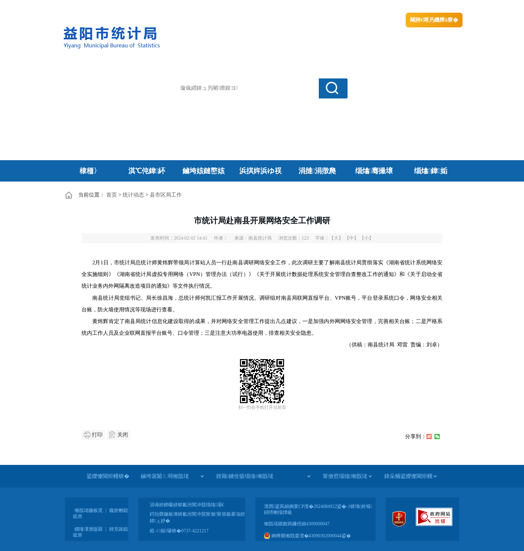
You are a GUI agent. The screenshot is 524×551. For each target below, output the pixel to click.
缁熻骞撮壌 (374, 171)
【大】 (336, 238)
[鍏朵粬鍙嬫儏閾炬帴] (410, 476)
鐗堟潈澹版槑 (89, 529)
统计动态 (133, 195)
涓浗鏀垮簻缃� (80, 6)
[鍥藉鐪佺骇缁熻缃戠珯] (263, 476)
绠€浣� (377, 6)
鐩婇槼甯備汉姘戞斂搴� (202, 6)
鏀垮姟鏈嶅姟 (203, 171)
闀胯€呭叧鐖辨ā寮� (434, 20)
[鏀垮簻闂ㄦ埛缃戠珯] (172, 476)
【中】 (352, 238)
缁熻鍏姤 (430, 171)
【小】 (367, 238)
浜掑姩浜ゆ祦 (260, 171)
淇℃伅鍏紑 (146, 171)
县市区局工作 (166, 195)
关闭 (122, 435)
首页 (111, 195)
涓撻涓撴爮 (317, 171)
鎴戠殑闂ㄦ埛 (348, 6)
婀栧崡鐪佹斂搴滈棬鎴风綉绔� (137, 6)
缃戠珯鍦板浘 (89, 510)
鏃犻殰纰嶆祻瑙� (442, 6)
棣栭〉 (90, 171)
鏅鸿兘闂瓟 (404, 6)
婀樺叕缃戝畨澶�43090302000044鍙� (307, 535)
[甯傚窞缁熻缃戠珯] (347, 476)
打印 (97, 435)
